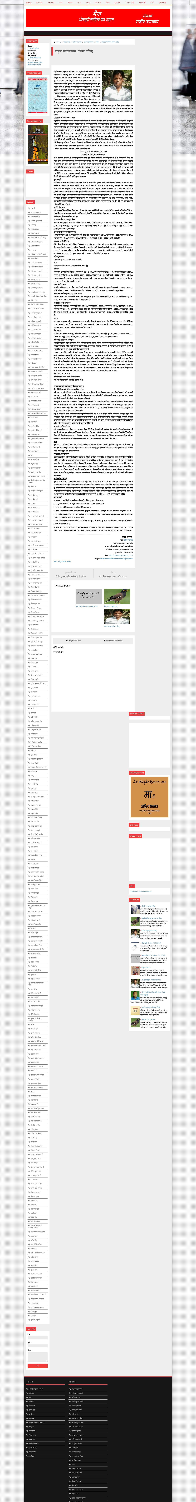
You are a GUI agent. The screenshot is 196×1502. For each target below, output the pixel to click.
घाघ (29, 455)
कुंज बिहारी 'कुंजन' (33, 380)
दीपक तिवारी (31, 679)
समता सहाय (31, 1232)
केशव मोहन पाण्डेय (33, 392)
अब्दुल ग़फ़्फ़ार (32, 233)
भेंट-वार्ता (95, 2)
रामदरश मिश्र (32, 1049)
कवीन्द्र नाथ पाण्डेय (33, 375)
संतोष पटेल (31, 1213)
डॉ (31, 57)
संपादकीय (37, 2)
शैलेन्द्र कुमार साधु (33, 1167)
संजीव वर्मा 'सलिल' (33, 1184)
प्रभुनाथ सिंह (31, 813)
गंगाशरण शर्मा (32, 405)
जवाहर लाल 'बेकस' (34, 524)
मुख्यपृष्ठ (26, 2)
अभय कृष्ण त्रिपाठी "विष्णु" (36, 237)
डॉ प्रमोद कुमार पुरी (33, 591)
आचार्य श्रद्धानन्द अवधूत (35, 292)
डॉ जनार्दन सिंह (32, 587)
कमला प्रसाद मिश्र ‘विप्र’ (35, 367)
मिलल (105, 2)
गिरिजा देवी (31, 421)
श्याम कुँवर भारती (33, 1171)
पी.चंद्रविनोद (31, 784)
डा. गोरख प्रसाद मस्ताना (35, 545)
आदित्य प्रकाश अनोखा (34, 304)
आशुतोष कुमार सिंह (34, 317)
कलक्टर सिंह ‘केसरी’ (34, 371)
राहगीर (30, 1087)
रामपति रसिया (32, 1066)
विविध (95, 42)
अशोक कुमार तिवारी (34, 271)
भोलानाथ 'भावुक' (33, 915)
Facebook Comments (112, 620)
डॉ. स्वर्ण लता (32, 625)
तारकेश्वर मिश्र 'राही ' (34, 641)
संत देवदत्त (31, 1200)
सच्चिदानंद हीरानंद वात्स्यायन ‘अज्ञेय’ (35, 1222)
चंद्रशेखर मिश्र (32, 459)
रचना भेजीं (139, 2)
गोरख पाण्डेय (32, 451)
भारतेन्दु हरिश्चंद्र (32, 884)
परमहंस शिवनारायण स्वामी (36, 767)
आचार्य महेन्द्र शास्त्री (34, 287)
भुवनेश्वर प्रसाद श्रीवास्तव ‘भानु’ (34, 906)
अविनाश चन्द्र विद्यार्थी (34, 266)
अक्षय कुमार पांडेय (33, 212)
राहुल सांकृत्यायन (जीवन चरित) (108, 42)
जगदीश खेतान (32, 495)
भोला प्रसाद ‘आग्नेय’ (34, 911)
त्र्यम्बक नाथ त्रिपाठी (33, 654)
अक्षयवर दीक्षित (32, 216)
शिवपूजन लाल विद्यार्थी (34, 1163)
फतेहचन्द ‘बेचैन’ (32, 838)
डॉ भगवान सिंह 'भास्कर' (35, 595)
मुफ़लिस (30, 974)
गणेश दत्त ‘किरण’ (33, 409)
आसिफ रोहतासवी (33, 321)
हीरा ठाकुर (31, 1307)
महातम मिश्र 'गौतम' (34, 945)
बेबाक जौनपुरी (32, 867)
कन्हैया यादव (32, 354)
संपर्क (149, 2)
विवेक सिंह (31, 1133)
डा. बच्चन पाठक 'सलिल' (35, 557)
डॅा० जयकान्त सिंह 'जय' (35, 574)
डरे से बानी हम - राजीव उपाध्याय (158, 321)
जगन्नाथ (30, 503)
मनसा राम (31, 928)
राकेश (29, 1020)
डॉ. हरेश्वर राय (32, 629)
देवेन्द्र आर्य (31, 700)
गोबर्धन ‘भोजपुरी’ (33, 447)
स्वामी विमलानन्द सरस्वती (35, 1290)
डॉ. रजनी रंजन (32, 612)
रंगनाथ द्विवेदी (32, 995)
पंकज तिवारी (31, 763)
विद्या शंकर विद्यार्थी (33, 1117)
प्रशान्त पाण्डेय (32, 821)
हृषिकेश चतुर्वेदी (32, 1315)
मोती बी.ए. (31, 987)
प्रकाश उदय (31, 792)
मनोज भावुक (32, 932)
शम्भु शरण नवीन (33, 1154)
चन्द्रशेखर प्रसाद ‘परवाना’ (35, 476)
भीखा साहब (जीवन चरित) (156, 262)
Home (57, 42)
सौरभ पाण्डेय (32, 1278)
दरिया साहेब (31, 662)
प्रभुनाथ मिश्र (31, 809)
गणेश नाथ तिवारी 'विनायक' (36, 413)
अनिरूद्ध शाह (32, 229)
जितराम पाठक (32, 528)
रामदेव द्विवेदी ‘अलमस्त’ (35, 1054)
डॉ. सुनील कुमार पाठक (34, 620)
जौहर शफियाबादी (33, 532)
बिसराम (30, 859)
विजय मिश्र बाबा (32, 1112)
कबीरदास (31, 363)
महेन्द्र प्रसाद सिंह (33, 953)
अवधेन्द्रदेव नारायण (33, 262)
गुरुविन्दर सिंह (32, 426)
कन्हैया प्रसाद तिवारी (34, 350)
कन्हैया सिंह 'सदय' (33, 359)
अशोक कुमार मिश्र (33, 275)
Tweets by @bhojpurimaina (148, 218)
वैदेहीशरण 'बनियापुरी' (34, 1150)
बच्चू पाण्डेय (31, 846)
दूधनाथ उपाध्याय (33, 696)
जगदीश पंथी (31, 499)
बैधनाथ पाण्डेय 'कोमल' (35, 876)
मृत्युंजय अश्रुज (32, 978)
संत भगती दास (32, 1204)
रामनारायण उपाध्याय (34, 1062)
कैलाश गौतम (32, 396)
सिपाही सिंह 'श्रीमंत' (34, 1240)
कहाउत (85, 2)
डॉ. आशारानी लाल (33, 608)
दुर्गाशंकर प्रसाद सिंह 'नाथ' (35, 683)
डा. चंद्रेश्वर (31, 549)
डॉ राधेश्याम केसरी (33, 599)
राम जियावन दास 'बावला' (35, 1041)
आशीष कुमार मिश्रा (33, 313)
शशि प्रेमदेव (31, 1158)
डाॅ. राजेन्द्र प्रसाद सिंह (34, 570)
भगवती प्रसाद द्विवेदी (34, 880)
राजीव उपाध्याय (32, 1029)
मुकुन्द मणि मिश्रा (33, 970)
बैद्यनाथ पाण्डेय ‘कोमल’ (34, 872)
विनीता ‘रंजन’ (32, 1125)
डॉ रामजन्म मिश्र (32, 604)
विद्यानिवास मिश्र (32, 1121)
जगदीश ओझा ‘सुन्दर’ (34, 490)
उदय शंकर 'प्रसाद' (33, 333)
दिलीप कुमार (31, 671)
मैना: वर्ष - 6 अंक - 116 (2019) (158, 277)
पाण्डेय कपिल (32, 780)
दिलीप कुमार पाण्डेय (34, 675)
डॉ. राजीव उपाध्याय (30, 48)
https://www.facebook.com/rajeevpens (114, 558)
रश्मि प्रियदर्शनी (32, 1012)
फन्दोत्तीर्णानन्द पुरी (33, 842)
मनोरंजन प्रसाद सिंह (34, 936)
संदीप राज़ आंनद (33, 1217)
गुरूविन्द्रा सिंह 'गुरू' (33, 430)
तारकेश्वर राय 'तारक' (34, 645)
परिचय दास (31, 771)
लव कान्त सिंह (32, 1100)
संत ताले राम (31, 1196)
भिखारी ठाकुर (32, 893)
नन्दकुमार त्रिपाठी (33, 729)
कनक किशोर (32, 346)
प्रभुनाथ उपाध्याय (33, 805)
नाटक (76, 2)
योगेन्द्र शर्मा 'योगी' (33, 991)
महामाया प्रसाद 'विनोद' (34, 949)
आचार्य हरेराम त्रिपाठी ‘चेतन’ (36, 296)
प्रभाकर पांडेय (32, 800)
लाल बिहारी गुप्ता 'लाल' (35, 1104)
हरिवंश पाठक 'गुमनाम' (34, 1303)
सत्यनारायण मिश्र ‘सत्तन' (35, 1227)
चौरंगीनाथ (31, 486)
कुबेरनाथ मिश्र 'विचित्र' (34, 384)
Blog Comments (71, 620)
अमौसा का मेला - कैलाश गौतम (158, 351)
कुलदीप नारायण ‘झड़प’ (34, 388)
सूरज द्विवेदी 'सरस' (33, 1269)
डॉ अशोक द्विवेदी (33, 578)
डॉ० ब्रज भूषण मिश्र (33, 637)
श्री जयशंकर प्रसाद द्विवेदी (32, 62)
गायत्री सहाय (31, 417)
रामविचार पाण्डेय (33, 1075)
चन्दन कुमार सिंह (33, 467)
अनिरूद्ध (30, 225)
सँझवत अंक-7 (153, 307)
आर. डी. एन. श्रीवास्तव (34, 308)
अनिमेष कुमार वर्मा (33, 220)
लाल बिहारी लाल (33, 1108)
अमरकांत (30, 250)
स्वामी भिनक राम (33, 1286)
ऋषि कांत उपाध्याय (33, 338)
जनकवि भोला (32, 511)
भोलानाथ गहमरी (33, 920)
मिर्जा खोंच (31, 966)
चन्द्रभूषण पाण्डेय (33, 472)
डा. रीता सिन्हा (32, 562)
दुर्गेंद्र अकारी (31, 687)
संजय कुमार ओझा (33, 1179)
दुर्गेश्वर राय (31, 691)
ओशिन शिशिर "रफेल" (34, 342)
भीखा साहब (31, 901)
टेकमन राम (31, 536)
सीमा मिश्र (31, 1244)
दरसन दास (31, 658)
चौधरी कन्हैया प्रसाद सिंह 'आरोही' (34, 481)
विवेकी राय (31, 1138)
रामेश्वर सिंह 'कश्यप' (34, 1083)
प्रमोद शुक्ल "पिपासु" (34, 817)
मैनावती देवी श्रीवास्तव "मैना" (36, 983)
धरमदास (30, 712)
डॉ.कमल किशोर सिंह (34, 633)
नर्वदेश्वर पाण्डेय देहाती (34, 738)
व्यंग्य (58, 2)
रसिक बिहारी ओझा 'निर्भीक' (36, 1016)
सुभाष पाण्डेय (32, 1257)
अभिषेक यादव (32, 246)
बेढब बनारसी (31, 863)
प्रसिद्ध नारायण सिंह (33, 826)
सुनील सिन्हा (31, 1253)
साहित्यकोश (159, 2)
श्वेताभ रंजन (31, 1175)
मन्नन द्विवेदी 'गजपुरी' (34, 941)
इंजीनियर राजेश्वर (33, 325)
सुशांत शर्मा (31, 1265)
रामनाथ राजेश (32, 1058)
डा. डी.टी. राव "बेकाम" (34, 553)
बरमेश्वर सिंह (32, 851)
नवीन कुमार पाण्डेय (33, 742)
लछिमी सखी (31, 1096)
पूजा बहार (31, 788)
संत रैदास (30, 1209)
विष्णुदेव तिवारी (32, 1146)
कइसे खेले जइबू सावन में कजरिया (159, 248)
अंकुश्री (30, 208)
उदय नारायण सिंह (33, 329)
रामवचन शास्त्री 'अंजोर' (34, 1070)
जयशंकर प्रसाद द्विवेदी (34, 516)
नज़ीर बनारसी (32, 725)
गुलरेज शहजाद (32, 434)
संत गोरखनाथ (32, 1192)
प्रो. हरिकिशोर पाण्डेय (34, 834)
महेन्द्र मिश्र (31, 957)
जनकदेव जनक (32, 507)
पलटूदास (30, 775)
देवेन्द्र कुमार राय (32, 704)
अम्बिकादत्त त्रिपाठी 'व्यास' (35, 254)
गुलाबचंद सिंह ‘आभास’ (34, 438)
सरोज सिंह (31, 1236)
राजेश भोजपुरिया (33, 1033)
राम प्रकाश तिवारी (33, 1045)
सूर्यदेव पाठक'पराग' (34, 1273)
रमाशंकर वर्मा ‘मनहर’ (34, 1003)
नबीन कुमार (31, 733)
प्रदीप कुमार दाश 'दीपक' (35, 796)
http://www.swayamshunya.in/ (119, 555)
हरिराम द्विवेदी (32, 1299)
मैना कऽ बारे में (127, 2)
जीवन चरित (48, 2)
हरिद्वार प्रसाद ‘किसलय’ (34, 1294)
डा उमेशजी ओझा (33, 541)
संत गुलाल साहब (33, 1188)
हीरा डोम (30, 1311)
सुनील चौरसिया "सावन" (35, 1248)
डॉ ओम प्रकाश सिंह (33, 583)
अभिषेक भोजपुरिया (34, 241)
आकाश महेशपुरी (33, 283)
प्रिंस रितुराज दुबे (32, 830)
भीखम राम (31, 897)
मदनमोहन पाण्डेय (33, 924)
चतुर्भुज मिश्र (31, 463)
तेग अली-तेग (31, 650)
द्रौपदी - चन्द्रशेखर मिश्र (155, 233)
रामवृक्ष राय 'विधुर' (33, 1079)
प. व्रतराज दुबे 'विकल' (34, 759)
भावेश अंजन (31, 888)
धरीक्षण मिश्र (31, 717)
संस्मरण (67, 2)
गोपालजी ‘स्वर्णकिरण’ (34, 442)
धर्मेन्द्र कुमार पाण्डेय (34, 721)
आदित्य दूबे (31, 300)
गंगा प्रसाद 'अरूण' (33, 401)
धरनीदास (30, 708)
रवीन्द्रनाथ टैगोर (32, 1008)
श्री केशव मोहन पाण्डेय (31, 64)
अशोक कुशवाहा (32, 279)
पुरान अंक (115, 2)
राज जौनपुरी (31, 1024)
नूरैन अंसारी (31, 754)
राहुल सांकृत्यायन (33, 1091)
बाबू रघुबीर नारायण (33, 855)
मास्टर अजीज (32, 962)
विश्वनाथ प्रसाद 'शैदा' (34, 1142)
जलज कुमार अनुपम (34, 520)
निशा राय (30, 750)
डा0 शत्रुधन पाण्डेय (33, 566)
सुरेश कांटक (31, 1261)
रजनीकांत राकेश (33, 999)
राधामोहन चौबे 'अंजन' (34, 1037)
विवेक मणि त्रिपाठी (33, 1129)
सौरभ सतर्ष (31, 1282)
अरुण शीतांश (32, 258)
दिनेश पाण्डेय (32, 666)
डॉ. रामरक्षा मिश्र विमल (34, 616)
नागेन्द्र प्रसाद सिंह (33, 746)
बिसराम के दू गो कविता (155, 365)
